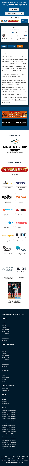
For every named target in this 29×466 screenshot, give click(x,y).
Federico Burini (14, 61)
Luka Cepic (9, 68)
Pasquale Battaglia (22, 97)
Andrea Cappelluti (11, 70)
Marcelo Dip (14, 80)
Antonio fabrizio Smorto (19, 84)
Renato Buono (10, 87)
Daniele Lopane (19, 91)
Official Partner (8, 215)
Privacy (2, 458)
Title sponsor (14, 174)
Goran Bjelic (15, 59)
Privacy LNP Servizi (8, 458)
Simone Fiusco (8, 66)
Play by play (12, 46)
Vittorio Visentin (19, 63)
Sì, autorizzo (13, 9)
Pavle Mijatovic (21, 68)
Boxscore (4, 46)
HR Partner (21, 202)
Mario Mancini (5, 84)
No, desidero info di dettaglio (14, 13)
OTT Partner (21, 228)
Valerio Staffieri (17, 82)
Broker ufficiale (21, 241)
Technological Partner (8, 241)
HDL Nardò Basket (4, 39)
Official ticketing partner (21, 188)
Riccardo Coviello (11, 56)
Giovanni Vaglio (20, 66)
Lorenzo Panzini (15, 89)
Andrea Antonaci (5, 91)
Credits (27, 458)
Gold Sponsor (7, 187)
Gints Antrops (5, 82)
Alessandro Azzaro (6, 63)
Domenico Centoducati (9, 94)
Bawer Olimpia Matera (23, 39)
